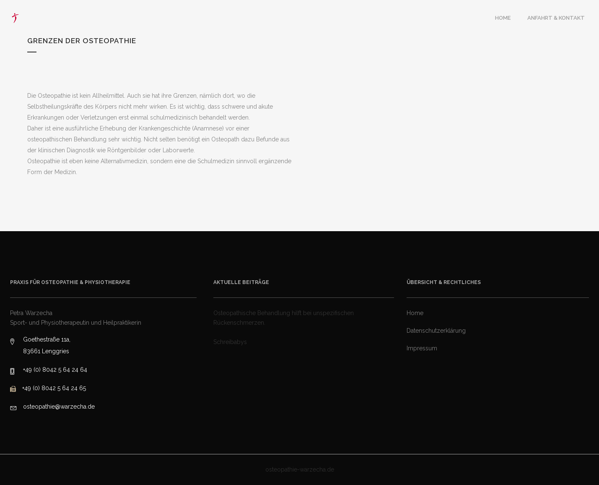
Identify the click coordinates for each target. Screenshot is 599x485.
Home (415, 313)
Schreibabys (230, 342)
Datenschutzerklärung (436, 330)
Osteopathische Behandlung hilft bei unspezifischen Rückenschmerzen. (283, 318)
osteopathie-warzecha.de (299, 469)
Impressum (422, 348)
